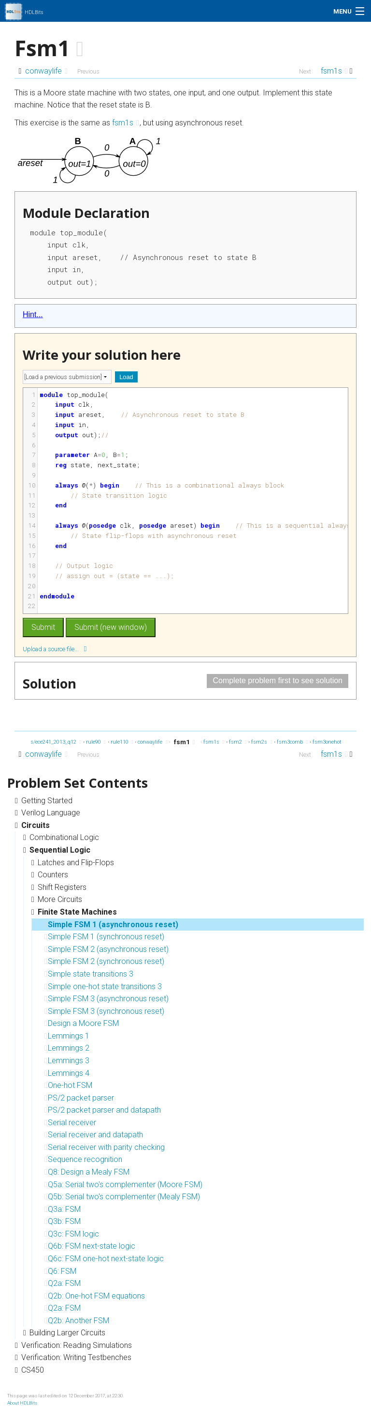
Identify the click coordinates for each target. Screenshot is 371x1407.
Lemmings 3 (66, 1060)
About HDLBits (22, 1403)
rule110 (122, 742)
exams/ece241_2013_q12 (49, 742)
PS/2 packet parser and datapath (102, 1110)
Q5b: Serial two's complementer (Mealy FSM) (122, 1196)
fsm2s (261, 742)
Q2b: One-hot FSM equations (94, 1295)
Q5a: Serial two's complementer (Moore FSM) (123, 1184)
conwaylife (46, 71)
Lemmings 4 (66, 1073)
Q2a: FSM (62, 1283)
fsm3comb (292, 742)
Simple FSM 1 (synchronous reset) (104, 936)
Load (126, 377)
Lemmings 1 (66, 1035)
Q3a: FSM (62, 1209)
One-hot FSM (68, 1085)
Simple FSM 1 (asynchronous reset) (111, 924)
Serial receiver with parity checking (104, 1147)
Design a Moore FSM (81, 1023)
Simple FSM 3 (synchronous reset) (104, 1011)
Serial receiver (70, 1122)
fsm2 (238, 742)
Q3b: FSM (62, 1221)
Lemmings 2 (66, 1048)
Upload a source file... (54, 648)
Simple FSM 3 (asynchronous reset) (106, 998)
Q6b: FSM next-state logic (89, 1246)
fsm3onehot (329, 742)
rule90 (96, 742)
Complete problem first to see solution (277, 680)
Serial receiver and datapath (93, 1134)
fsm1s (334, 71)
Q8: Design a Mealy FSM (86, 1172)
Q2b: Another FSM (76, 1320)
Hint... (33, 314)
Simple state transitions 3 (88, 974)
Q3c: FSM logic (71, 1234)
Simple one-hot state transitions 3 (103, 986)
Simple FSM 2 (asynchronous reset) (106, 949)
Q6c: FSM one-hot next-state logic (104, 1258)
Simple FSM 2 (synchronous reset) (104, 961)
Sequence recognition (83, 1159)
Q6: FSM (60, 1271)
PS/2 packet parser (79, 1097)
